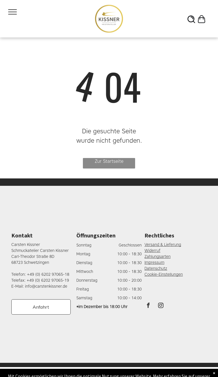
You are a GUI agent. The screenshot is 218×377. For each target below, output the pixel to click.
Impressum (154, 262)
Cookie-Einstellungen (163, 274)
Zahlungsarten (157, 256)
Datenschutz (155, 268)
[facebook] (148, 306)
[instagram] (161, 306)
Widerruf (152, 250)
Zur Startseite (109, 161)
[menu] (12, 12)
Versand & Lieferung (162, 244)
